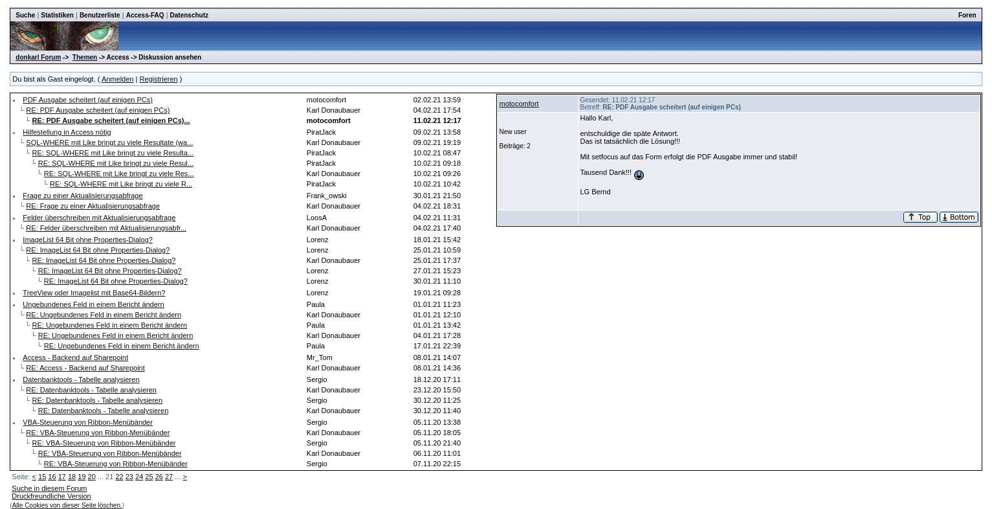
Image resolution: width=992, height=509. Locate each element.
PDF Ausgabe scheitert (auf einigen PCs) (88, 100)
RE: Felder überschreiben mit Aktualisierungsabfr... (106, 228)
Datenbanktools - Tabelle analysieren (81, 379)
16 (52, 477)
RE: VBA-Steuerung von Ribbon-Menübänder (98, 432)
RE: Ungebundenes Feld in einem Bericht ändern (103, 315)
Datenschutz (189, 15)
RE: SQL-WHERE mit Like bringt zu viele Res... (119, 173)
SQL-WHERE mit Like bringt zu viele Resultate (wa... (109, 142)
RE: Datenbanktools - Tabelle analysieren (91, 390)
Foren (967, 15)
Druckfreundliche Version (51, 496)
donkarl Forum (38, 57)
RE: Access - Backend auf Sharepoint (85, 368)
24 (139, 477)
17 (62, 477)
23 (129, 477)
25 (149, 477)
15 (42, 477)
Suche (25, 15)
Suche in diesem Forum (49, 488)
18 (72, 477)
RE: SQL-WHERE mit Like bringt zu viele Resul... (115, 163)
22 (119, 477)
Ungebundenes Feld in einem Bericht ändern (93, 304)
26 (159, 477)
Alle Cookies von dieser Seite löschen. (67, 505)
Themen (84, 57)
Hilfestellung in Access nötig (67, 132)
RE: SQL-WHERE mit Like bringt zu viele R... (121, 184)
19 (81, 477)
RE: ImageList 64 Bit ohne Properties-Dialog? (98, 250)
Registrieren (158, 79)
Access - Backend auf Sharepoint (75, 357)
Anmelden (118, 79)
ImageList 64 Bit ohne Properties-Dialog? (88, 239)
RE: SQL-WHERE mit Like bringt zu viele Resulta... (112, 153)
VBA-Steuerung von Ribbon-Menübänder (88, 422)
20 (92, 477)
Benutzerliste (100, 15)
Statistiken (57, 15)
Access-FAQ (145, 15)
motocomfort (518, 103)
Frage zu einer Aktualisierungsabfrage (82, 195)
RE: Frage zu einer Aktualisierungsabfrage (93, 206)
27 (169, 477)
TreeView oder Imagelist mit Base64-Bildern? (94, 293)
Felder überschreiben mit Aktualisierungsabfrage (99, 217)
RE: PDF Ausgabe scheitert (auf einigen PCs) (98, 110)
